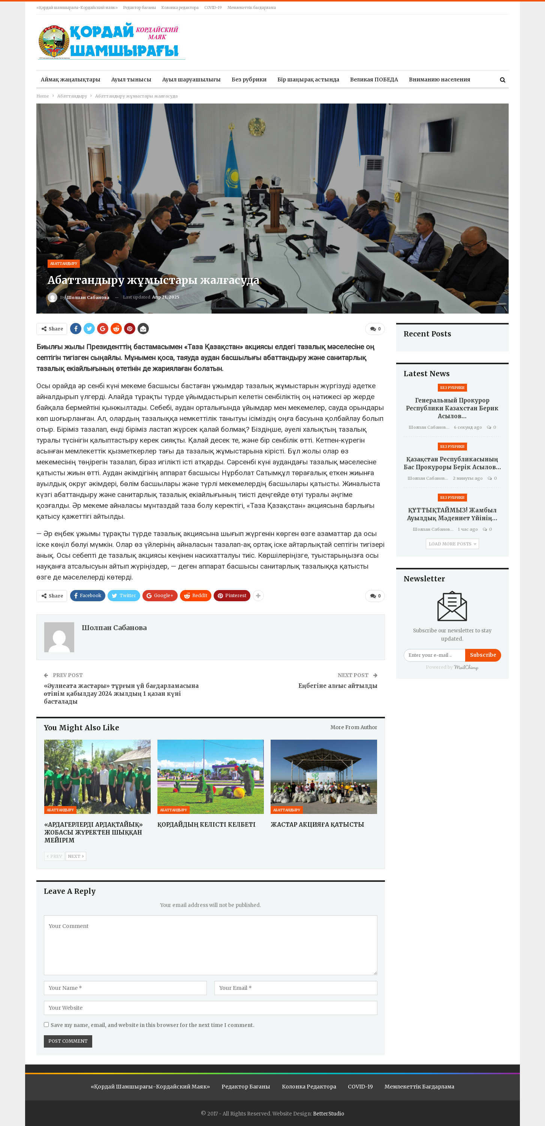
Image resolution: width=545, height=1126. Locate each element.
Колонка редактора (180, 7)
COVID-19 (213, 7)
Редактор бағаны (139, 7)
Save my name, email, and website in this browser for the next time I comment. (153, 1025)
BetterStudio (328, 1113)
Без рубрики (249, 79)
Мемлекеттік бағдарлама (252, 7)
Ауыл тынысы (131, 79)
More (416, 79)
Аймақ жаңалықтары (70, 79)
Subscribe (483, 655)
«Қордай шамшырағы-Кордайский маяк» (77, 7)
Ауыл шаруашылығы (191, 79)
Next (76, 856)
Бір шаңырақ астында (308, 79)
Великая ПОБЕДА (374, 79)
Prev (54, 856)
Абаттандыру (63, 263)
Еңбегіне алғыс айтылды (337, 685)
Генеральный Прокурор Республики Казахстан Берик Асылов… (452, 408)
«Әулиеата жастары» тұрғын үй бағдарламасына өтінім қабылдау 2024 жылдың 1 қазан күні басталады (121, 693)
